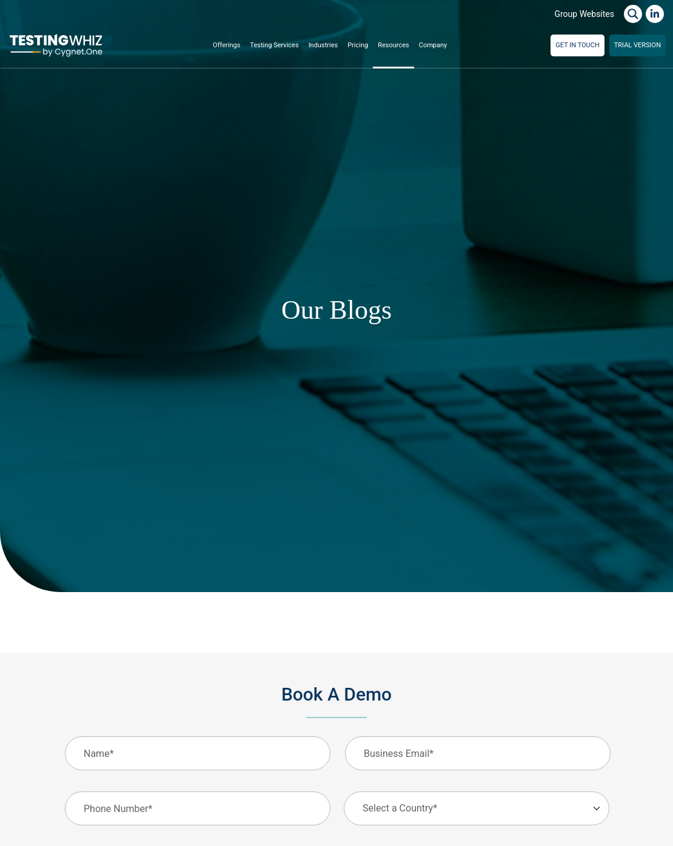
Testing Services (274, 45)
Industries (323, 45)
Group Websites (584, 14)
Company (433, 45)
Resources (393, 45)
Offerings (226, 45)
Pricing (357, 45)
